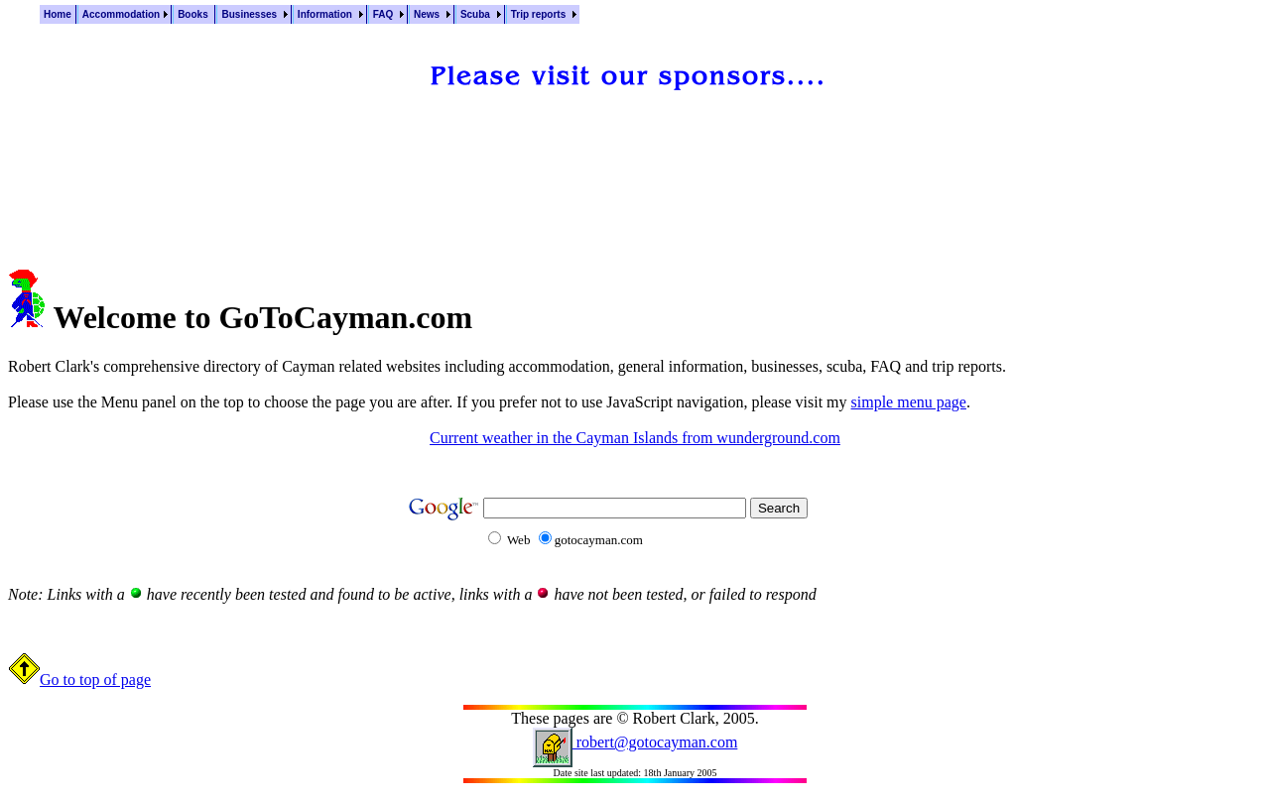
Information (326, 14)
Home (57, 14)
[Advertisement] (635, 167)
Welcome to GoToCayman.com (262, 317)
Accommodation (121, 14)
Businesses (250, 14)
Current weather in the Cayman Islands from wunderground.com (635, 437)
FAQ (384, 14)
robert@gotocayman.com (635, 742)
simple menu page (908, 402)
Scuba (476, 14)
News (428, 14)
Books (194, 14)
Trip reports (540, 14)
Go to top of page (79, 679)
